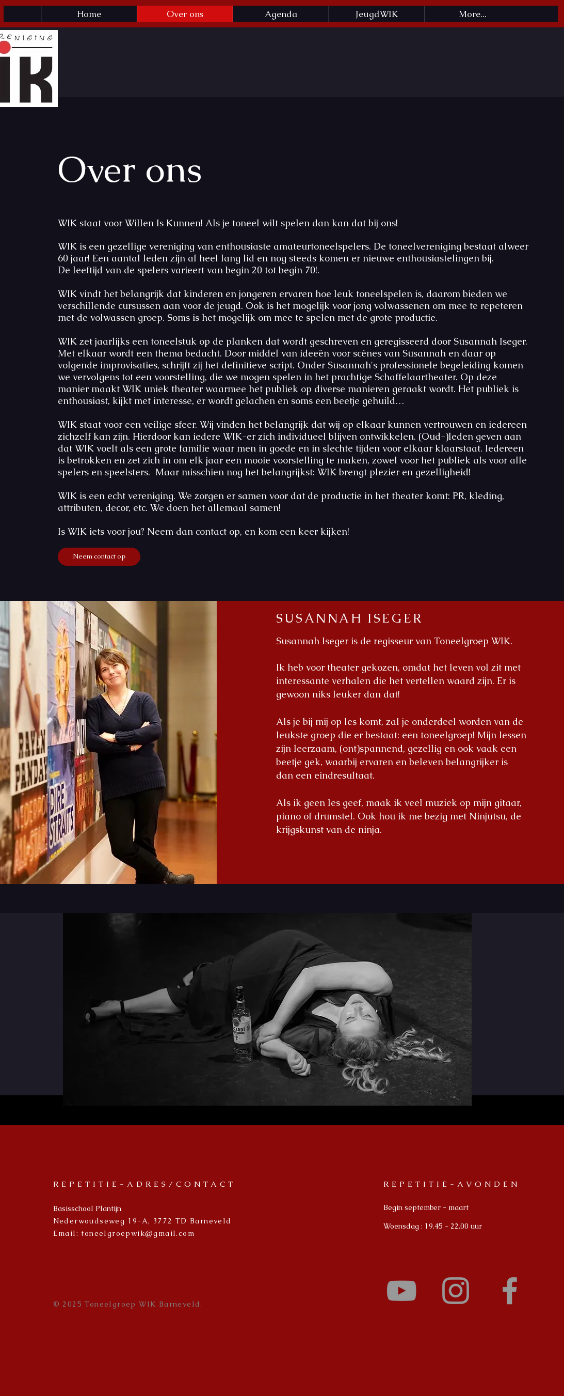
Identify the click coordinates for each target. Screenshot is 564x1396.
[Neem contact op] (99, 557)
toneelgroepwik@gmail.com (138, 1233)
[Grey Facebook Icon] (510, 1291)
